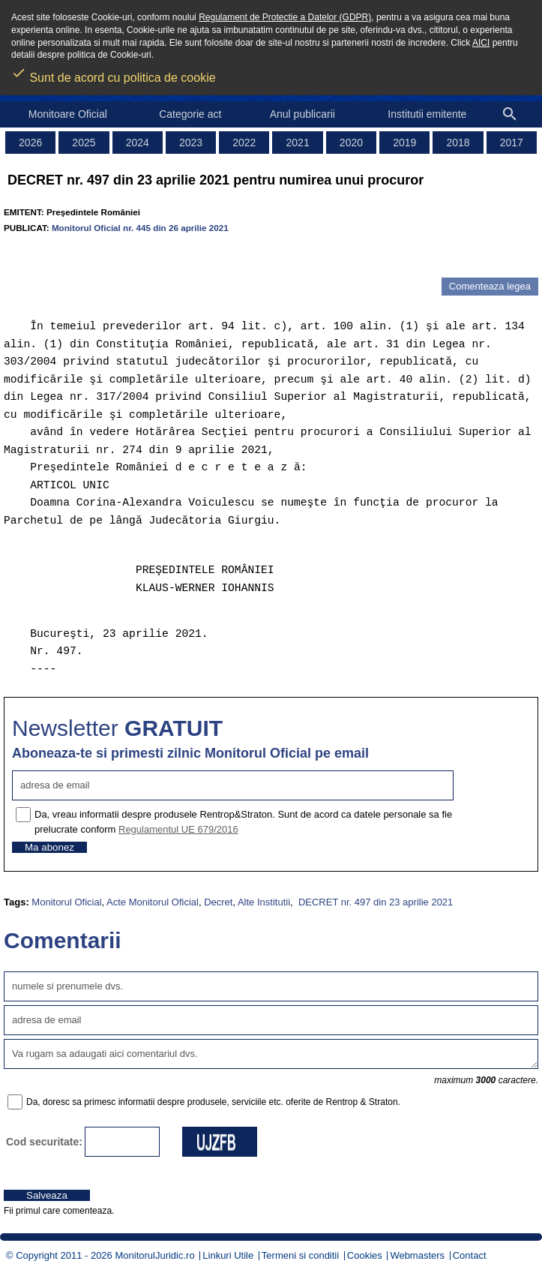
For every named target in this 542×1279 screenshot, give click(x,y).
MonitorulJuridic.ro (154, 1255)
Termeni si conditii (300, 1255)
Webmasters (417, 1255)
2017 (511, 143)
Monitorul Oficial (66, 902)
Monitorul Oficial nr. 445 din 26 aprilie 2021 (140, 228)
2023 (190, 143)
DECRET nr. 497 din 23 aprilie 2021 (374, 902)
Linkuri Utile (227, 1255)
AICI (481, 43)
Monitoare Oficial (67, 114)
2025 (83, 143)
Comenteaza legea (490, 286)
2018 (457, 143)
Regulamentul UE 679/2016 (178, 829)
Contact (470, 1255)
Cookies (364, 1255)
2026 (30, 143)
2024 (137, 143)
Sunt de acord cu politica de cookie (113, 73)
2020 (351, 143)
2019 (404, 143)
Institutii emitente (427, 114)
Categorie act (190, 114)
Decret (218, 902)
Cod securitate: (44, 1142)
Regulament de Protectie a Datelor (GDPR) (285, 17)
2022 (244, 143)
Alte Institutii (264, 902)
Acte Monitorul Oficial (152, 902)
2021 (298, 143)
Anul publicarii (302, 114)
